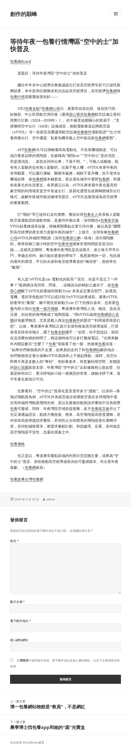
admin (50, 499)
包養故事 (17, 479)
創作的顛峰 (23, 13)
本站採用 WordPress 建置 (27, 742)
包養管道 (65, 243)
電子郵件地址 (20, 621)
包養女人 (90, 214)
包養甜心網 (71, 237)
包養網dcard (20, 61)
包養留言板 (109, 220)
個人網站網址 (19, 640)
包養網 (111, 90)
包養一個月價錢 (45, 308)
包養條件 (84, 131)
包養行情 (17, 96)
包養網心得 (51, 108)
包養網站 (92, 349)
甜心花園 (21, 367)
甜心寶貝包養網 (82, 114)
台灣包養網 (34, 479)
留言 (14, 541)
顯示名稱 (17, 602)
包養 (52, 343)
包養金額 (32, 108)
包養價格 (17, 443)
